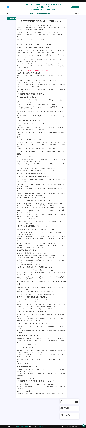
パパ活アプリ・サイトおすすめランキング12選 (37, 70)
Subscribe (75, 7)
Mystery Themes (40, 426)
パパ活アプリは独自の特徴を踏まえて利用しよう (42, 13)
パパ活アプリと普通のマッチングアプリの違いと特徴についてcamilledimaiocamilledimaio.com (43, 7)
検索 (61, 400)
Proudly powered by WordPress (23, 426)
